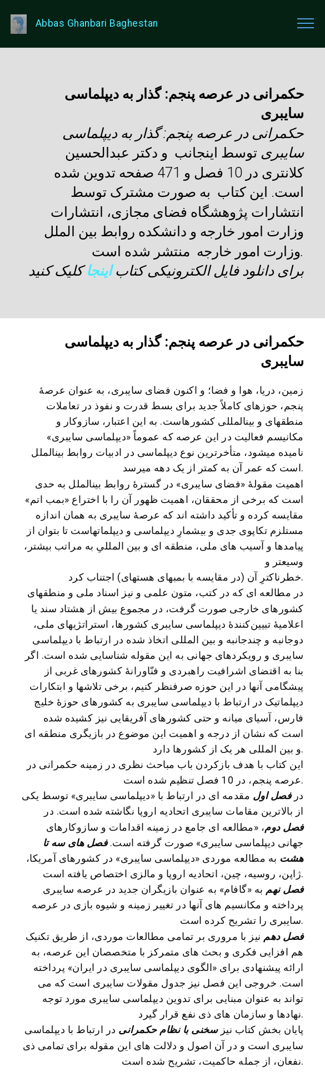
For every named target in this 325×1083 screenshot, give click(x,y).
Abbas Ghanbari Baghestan (97, 23)
